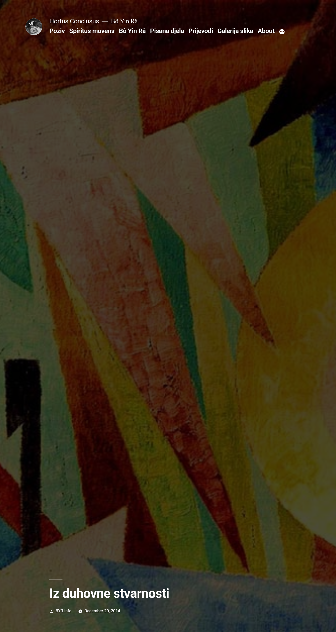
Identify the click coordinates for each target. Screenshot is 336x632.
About (266, 31)
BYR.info (63, 610)
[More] (282, 32)
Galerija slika (235, 31)
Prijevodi (200, 31)
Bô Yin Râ (132, 31)
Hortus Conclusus (74, 21)
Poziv (57, 31)
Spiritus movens (91, 31)
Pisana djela (167, 31)
